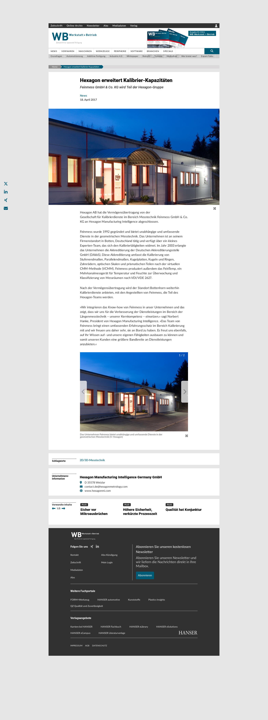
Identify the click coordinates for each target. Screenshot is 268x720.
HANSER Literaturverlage (112, 697)
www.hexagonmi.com (98, 520)
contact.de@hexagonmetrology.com (106, 516)
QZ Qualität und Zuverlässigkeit (86, 670)
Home (54, 67)
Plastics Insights (156, 664)
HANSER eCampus (80, 697)
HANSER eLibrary (138, 691)
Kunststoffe (134, 664)
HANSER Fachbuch (111, 691)
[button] (134, 421)
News (83, 107)
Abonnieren (145, 628)
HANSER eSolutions (167, 691)
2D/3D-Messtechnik (92, 490)
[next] (184, 422)
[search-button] (211, 51)
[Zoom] (186, 466)
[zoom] (214, 220)
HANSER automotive (108, 664)
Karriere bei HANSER (81, 691)
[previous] (83, 422)
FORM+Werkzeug (79, 664)
